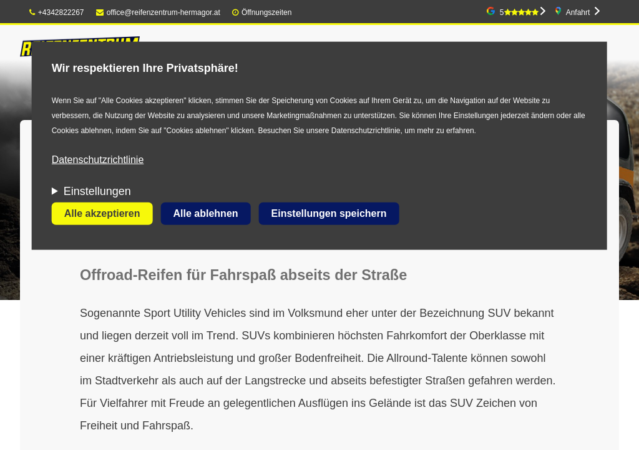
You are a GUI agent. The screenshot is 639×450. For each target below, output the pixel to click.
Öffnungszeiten (266, 12)
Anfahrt (578, 12)
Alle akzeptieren (102, 213)
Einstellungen (97, 191)
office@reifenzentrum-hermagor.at (158, 12)
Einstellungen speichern (329, 213)
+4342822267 (56, 12)
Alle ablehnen (205, 213)
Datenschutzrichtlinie (98, 159)
